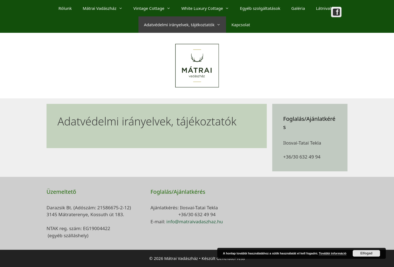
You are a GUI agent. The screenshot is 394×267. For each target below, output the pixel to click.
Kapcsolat (240, 24)
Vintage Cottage (155, 8)
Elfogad (366, 253)
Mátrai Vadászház (105, 8)
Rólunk (65, 8)
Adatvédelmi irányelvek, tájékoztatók (185, 24)
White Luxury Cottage (207, 8)
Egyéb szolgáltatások (260, 8)
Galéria (298, 8)
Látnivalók (326, 8)
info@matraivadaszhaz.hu (194, 221)
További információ (332, 253)
